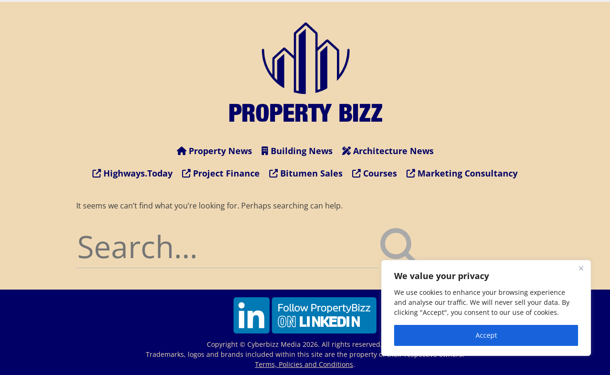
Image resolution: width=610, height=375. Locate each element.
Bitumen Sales (306, 173)
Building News (297, 150)
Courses (374, 173)
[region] (486, 308)
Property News (214, 150)
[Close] (581, 268)
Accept (486, 335)
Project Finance (221, 173)
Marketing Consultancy (462, 173)
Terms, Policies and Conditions (304, 364)
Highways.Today (132, 173)
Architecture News (388, 150)
